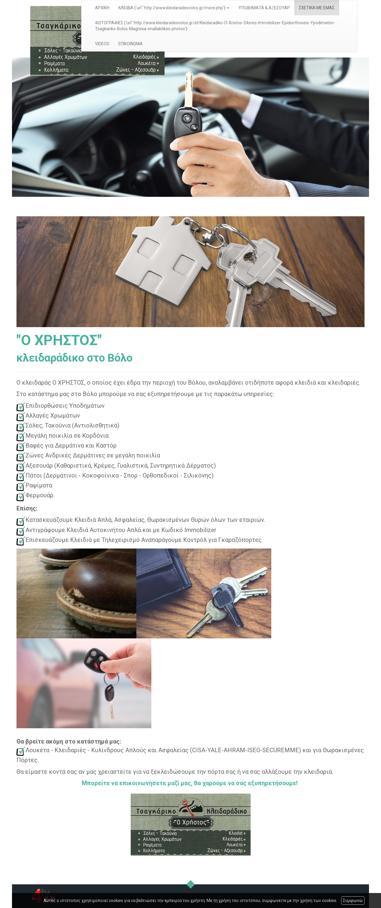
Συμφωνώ (353, 900)
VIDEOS (102, 43)
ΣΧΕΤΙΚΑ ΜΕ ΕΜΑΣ (317, 7)
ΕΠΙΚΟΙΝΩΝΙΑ (130, 43)
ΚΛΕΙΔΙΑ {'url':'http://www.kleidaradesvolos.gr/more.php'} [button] (173, 7)
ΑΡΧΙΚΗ (102, 7)
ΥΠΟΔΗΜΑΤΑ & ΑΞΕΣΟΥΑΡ (264, 7)
